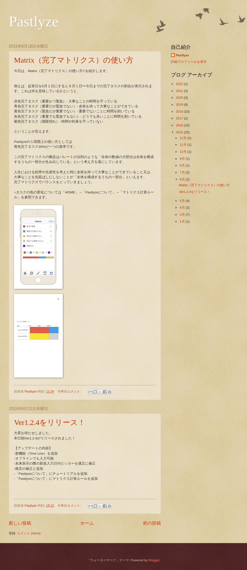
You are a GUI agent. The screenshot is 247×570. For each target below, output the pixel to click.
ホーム (87, 523)
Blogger (153, 560)
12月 (183, 138)
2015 (180, 132)
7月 (183, 172)
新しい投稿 (20, 523)
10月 (183, 152)
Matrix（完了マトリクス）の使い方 (73, 60)
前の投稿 (152, 523)
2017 (180, 118)
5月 (183, 201)
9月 (183, 159)
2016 (180, 125)
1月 (183, 221)
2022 (180, 84)
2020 (180, 97)
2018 (180, 111)
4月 (183, 207)
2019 (180, 104)
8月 (183, 165)
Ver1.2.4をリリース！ (49, 422)
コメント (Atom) (28, 533)
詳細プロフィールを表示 (189, 62)
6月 (183, 179)
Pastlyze (34, 21)
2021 (180, 91)
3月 (183, 214)
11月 (183, 145)
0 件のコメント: (70, 391)
